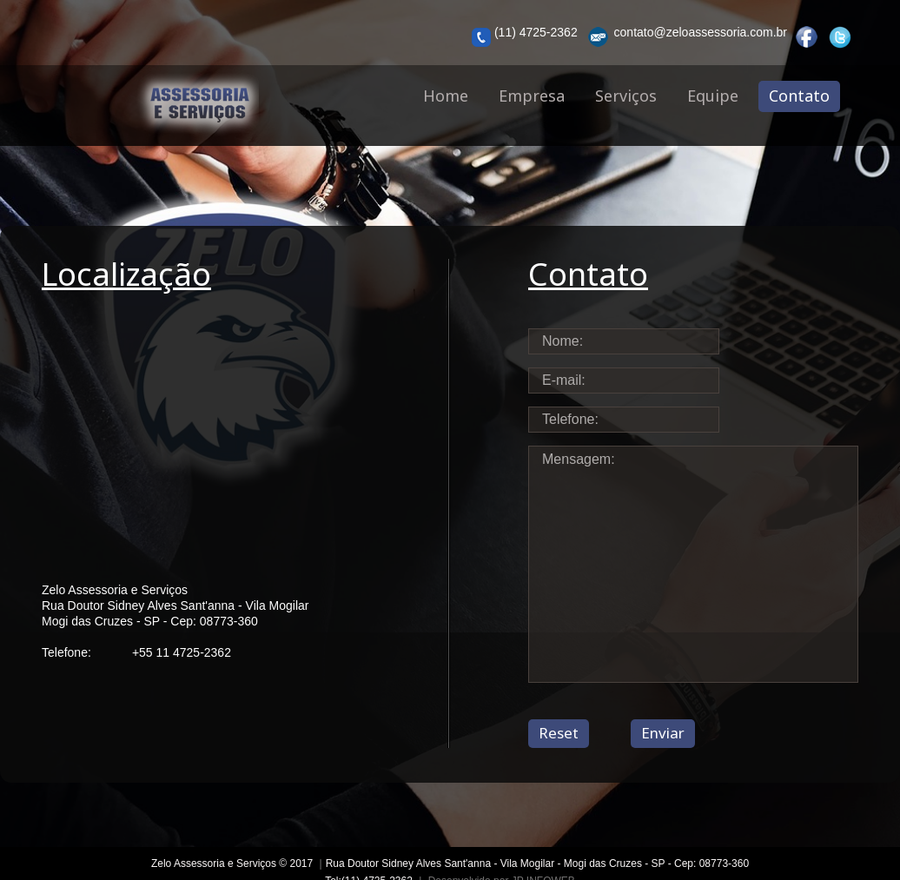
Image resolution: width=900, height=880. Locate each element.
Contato (799, 95)
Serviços (626, 95)
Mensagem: (693, 564)
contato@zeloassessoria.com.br (686, 37)
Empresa (532, 95)
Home (445, 95)
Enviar (663, 733)
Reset (559, 733)
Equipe (712, 95)
